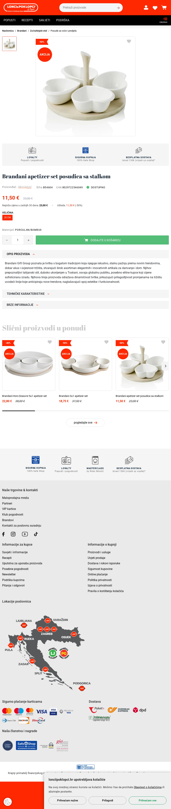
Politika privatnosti (100, 579)
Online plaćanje (98, 574)
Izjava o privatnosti (100, 585)
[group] (85, 86)
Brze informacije (22, 305)
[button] (165, 366)
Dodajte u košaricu (102, 240)
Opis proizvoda (21, 254)
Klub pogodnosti (12, 514)
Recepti (27, 20)
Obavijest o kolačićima (148, 787)
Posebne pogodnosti (15, 568)
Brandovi (8, 519)
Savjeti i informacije (15, 552)
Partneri (7, 503)
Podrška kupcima (13, 579)
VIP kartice (9, 508)
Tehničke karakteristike (28, 293)
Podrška (62, 20)
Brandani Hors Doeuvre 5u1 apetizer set (24, 396)
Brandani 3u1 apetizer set (73, 396)
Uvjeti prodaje (96, 557)
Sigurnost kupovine (100, 568)
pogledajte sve (83, 422)
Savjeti (44, 20)
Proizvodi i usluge (99, 552)
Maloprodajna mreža (15, 497)
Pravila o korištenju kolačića (106, 590)
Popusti (9, 20)
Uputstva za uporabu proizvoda (22, 563)
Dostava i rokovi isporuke (104, 563)
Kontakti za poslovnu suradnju (21, 525)
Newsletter (9, 574)
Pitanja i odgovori (13, 585)
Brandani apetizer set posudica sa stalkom (139, 396)
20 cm (7, 217)
